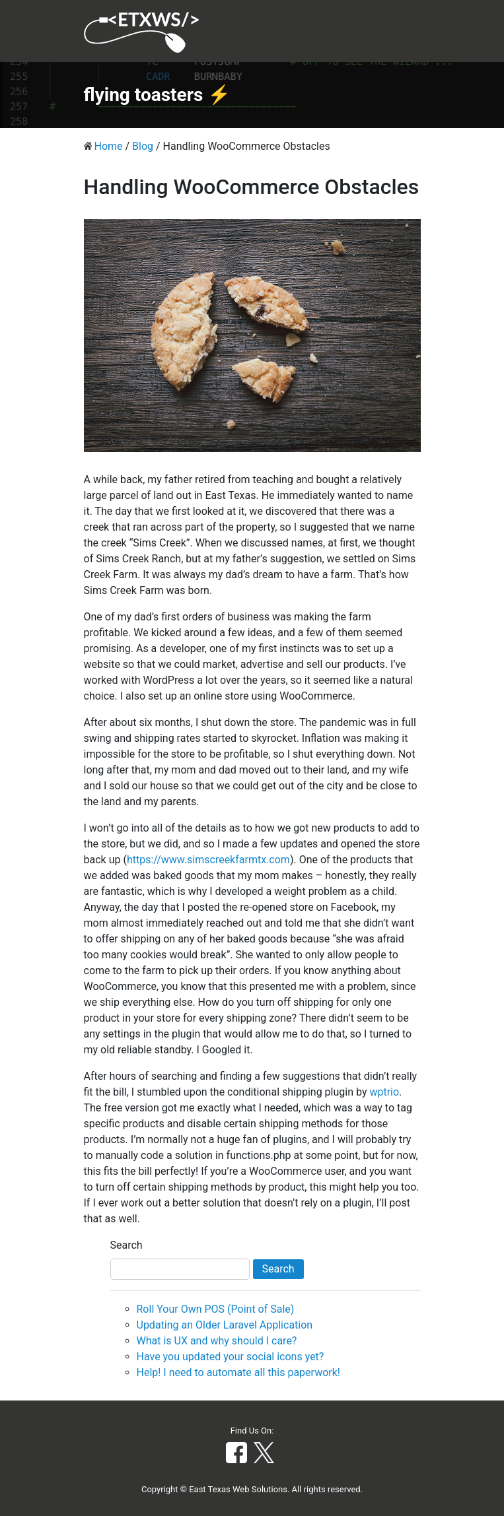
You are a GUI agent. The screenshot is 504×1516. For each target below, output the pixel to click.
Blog (142, 146)
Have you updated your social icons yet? (230, 1356)
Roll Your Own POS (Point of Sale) (216, 1309)
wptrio (384, 1092)
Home (108, 146)
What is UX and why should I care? (217, 1341)
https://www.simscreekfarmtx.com (208, 859)
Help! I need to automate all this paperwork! (238, 1372)
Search (126, 1245)
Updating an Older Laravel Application (225, 1325)
